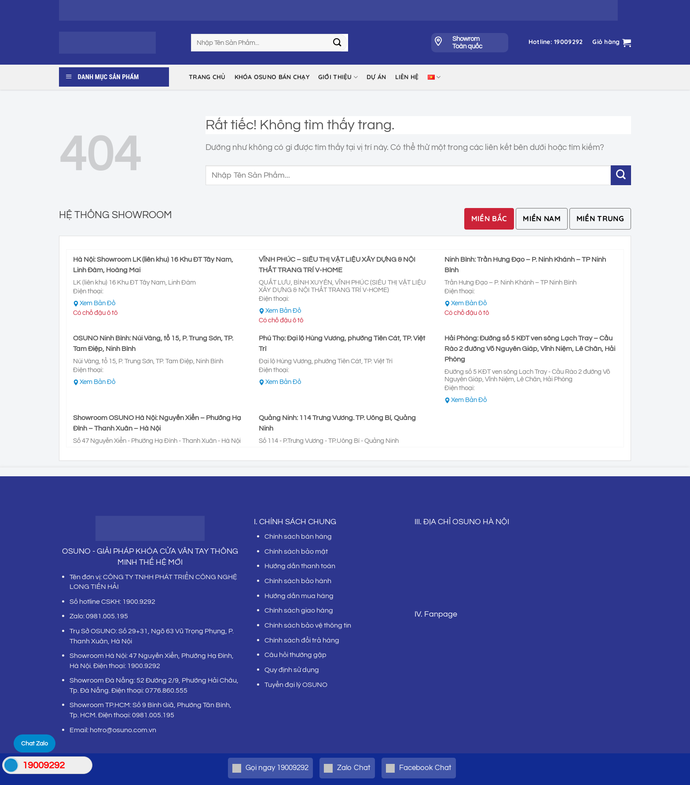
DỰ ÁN (376, 77)
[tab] (489, 219)
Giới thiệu (338, 77)
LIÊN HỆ (407, 77)
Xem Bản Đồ (97, 303)
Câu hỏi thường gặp (295, 654)
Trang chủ (207, 77)
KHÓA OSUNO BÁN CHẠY (272, 77)
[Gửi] (337, 42)
